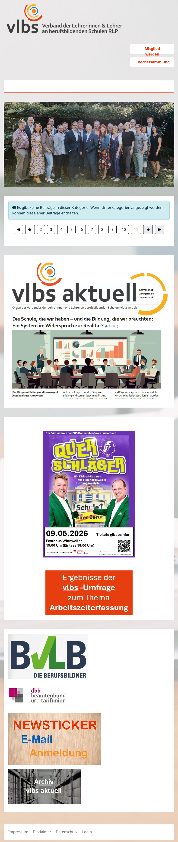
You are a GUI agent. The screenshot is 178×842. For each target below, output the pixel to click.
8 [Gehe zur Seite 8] (102, 229)
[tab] (76, 177)
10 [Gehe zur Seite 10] (124, 229)
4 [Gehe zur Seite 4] (61, 229)
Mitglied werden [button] (152, 50)
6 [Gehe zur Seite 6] (82, 229)
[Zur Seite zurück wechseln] (30, 229)
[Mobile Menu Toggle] (9, 85)
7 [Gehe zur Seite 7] (92, 229)
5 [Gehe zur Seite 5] (71, 229)
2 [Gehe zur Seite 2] (41, 229)
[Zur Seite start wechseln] (18, 229)
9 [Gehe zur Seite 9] (112, 229)
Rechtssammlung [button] (154, 62)
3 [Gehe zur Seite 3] (51, 229)
